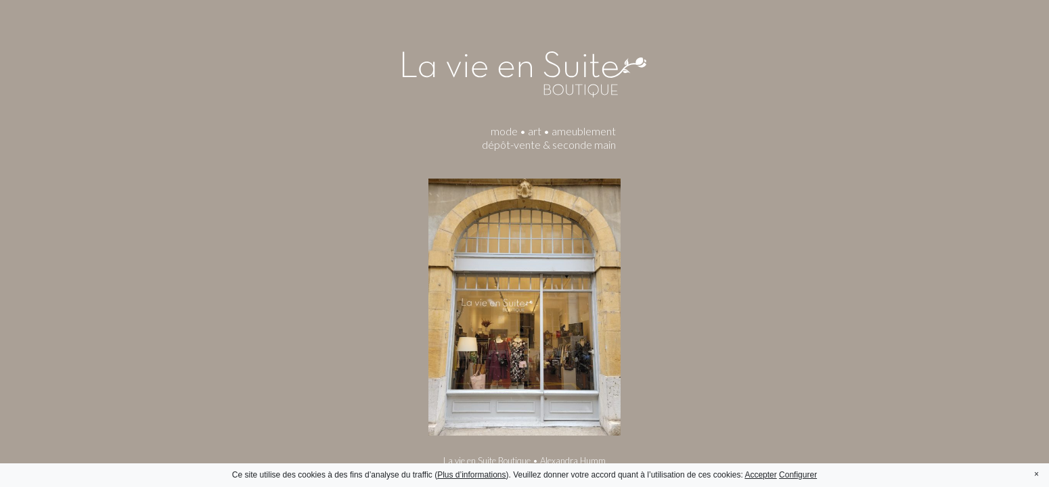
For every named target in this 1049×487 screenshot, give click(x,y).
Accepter (760, 475)
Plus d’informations (471, 475)
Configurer (798, 475)
